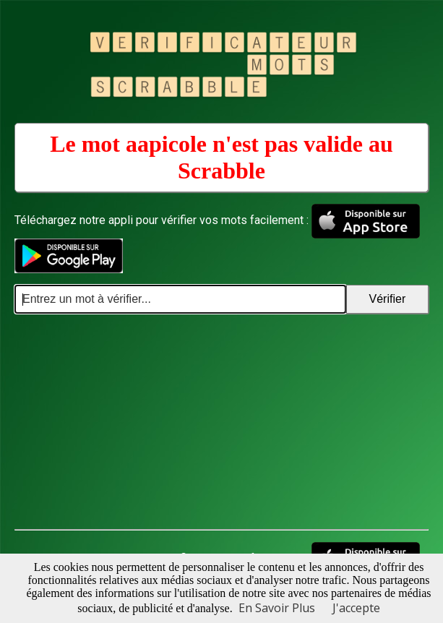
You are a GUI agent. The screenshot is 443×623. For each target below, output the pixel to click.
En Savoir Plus (276, 608)
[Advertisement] (221, 422)
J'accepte (356, 608)
